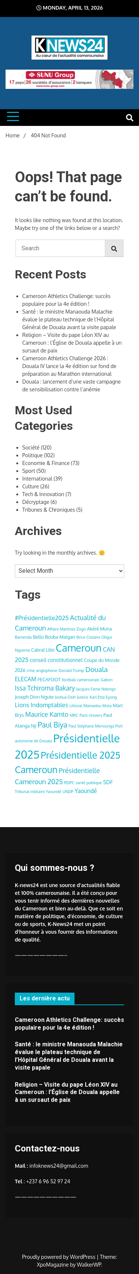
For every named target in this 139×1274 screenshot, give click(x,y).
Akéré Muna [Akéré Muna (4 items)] (99, 629)
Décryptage (35, 502)
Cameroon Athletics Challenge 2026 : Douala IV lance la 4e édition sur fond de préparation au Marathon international (69, 366)
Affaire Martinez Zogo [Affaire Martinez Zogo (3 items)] (66, 629)
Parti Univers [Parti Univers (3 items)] (91, 715)
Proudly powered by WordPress (59, 1257)
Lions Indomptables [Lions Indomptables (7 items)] (41, 705)
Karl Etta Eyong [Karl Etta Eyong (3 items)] (103, 697)
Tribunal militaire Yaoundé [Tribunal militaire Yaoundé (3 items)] (38, 791)
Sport (28, 471)
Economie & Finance (46, 463)
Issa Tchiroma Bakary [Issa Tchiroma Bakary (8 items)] (45, 688)
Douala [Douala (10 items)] (96, 669)
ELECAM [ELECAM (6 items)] (25, 679)
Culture (30, 486)
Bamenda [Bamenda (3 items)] (23, 637)
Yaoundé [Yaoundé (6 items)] (86, 791)
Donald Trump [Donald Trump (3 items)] (71, 670)
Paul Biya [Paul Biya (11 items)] (52, 724)
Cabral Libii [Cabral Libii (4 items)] (42, 650)
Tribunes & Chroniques (48, 509)
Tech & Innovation (43, 494)
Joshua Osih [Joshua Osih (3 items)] (65, 697)
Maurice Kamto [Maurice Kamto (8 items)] (46, 714)
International (37, 478)
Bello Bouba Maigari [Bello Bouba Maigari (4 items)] (54, 637)
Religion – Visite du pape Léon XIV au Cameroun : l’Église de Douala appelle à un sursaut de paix (72, 343)
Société (31, 447)
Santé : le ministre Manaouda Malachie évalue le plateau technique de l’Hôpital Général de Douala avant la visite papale (69, 319)
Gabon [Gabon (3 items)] (107, 679)
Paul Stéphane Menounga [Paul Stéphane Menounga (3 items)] (91, 726)
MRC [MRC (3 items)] (74, 715)
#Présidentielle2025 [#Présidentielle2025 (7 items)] (42, 618)
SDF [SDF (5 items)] (108, 782)
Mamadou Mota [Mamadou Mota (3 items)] (97, 705)
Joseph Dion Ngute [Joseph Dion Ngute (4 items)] (34, 697)
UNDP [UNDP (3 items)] (68, 791)
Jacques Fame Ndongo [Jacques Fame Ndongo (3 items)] (96, 689)
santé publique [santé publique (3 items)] (89, 782)
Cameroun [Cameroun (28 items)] (79, 648)
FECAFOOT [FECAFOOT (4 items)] (48, 679)
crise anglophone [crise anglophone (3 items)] (42, 670)
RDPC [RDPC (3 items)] (69, 782)
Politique (32, 455)
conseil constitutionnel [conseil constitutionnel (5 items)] (56, 660)
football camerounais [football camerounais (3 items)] (80, 679)
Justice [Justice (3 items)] (83, 697)
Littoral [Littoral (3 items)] (75, 705)
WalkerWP (89, 1264)
